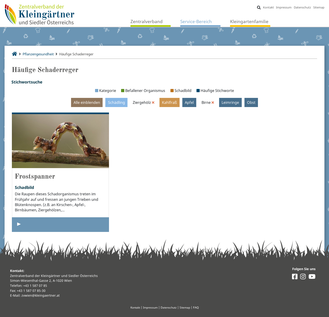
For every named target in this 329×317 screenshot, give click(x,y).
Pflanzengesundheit (40, 53)
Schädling (116, 102)
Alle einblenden (86, 102)
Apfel (189, 102)
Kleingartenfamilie (249, 22)
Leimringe (230, 102)
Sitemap (318, 7)
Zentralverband (146, 22)
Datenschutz (302, 7)
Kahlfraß (169, 102)
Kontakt (268, 7)
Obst (251, 102)
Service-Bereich (196, 22)
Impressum (284, 7)
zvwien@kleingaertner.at (40, 295)
